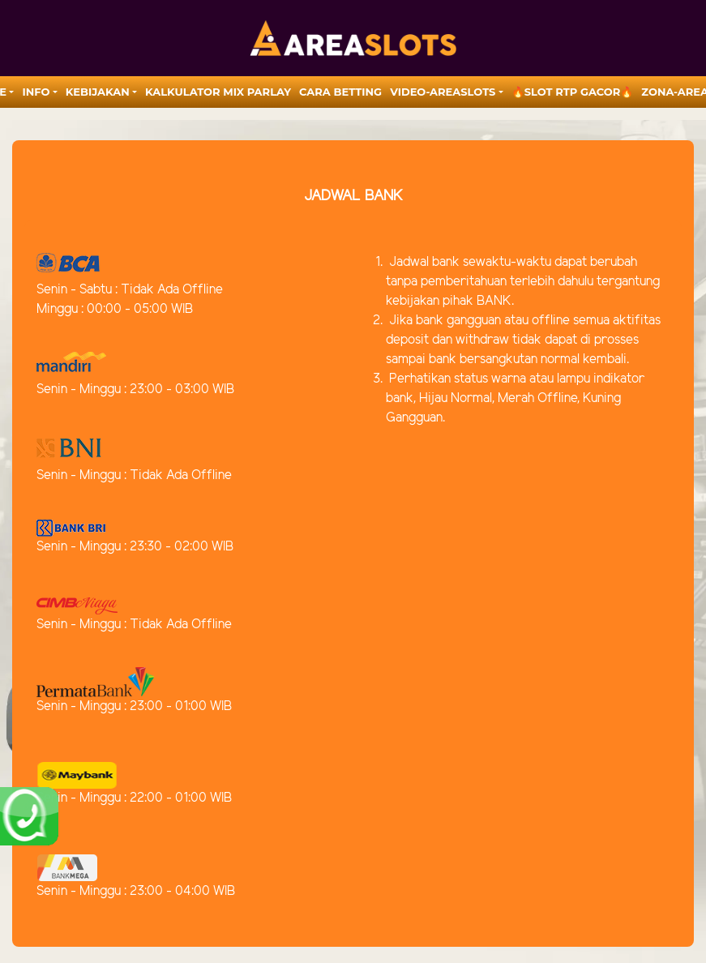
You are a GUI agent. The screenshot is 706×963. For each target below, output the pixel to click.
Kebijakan (98, 91)
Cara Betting (340, 91)
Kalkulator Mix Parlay (218, 91)
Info (35, 91)
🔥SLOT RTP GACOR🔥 (572, 91)
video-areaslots (442, 91)
